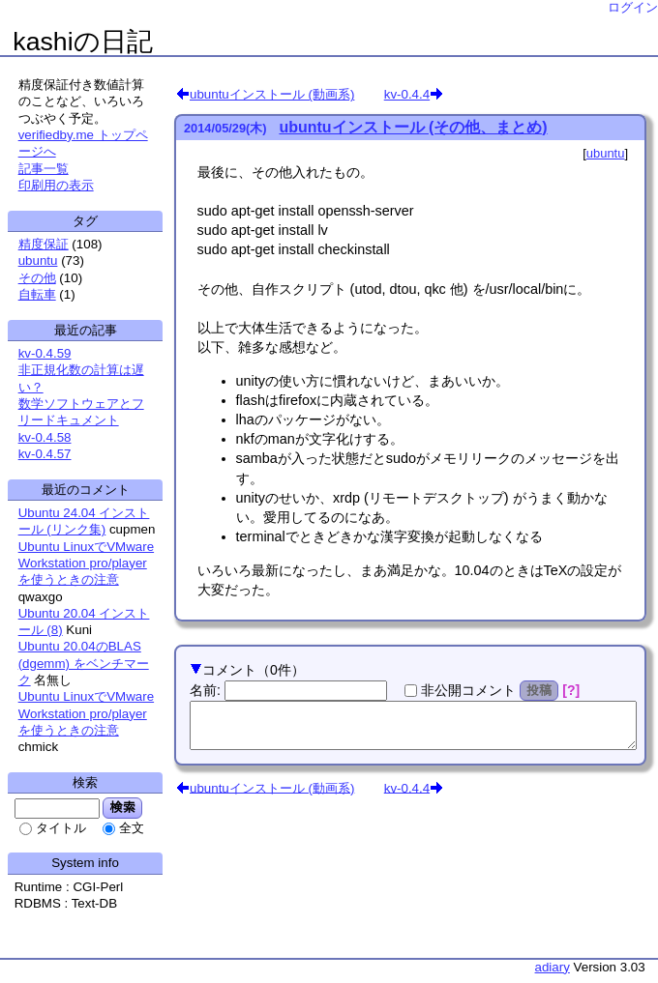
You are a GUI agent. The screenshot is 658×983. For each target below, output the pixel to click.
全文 (131, 828)
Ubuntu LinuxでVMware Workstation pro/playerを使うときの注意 (86, 563)
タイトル (61, 828)
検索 (122, 807)
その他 (37, 278)
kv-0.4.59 (45, 353)
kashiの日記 (82, 41)
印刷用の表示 (56, 185)
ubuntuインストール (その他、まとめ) (413, 127)
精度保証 (43, 244)
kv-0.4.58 (45, 437)
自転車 (37, 294)
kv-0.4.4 (407, 94)
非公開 (468, 690)
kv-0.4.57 (45, 454)
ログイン (633, 7)
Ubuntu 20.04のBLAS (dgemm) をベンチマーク (83, 663)
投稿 (539, 690)
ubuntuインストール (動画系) (272, 94)
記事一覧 (43, 168)
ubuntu (605, 153)
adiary (552, 967)
